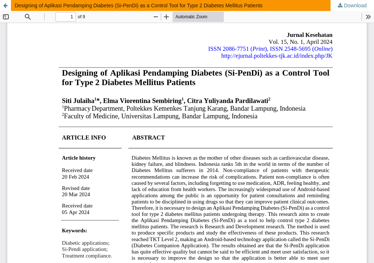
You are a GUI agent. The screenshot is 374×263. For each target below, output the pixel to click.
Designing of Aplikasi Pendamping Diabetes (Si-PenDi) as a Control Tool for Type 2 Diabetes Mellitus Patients (139, 5)
